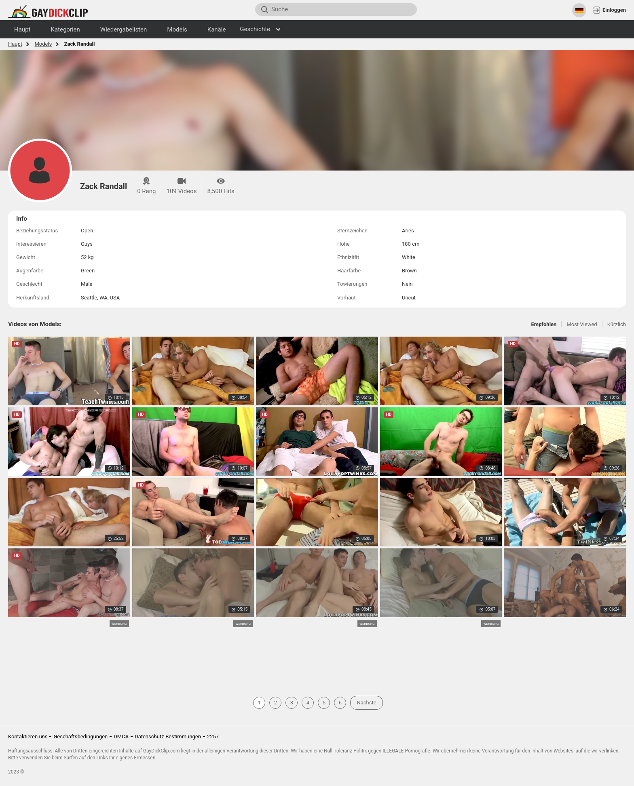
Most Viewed (581, 324)
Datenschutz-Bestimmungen (168, 736)
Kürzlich (616, 324)
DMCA (121, 736)
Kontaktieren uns (27, 736)
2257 (213, 736)
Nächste (366, 703)
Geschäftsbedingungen (80, 736)
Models (43, 44)
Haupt (15, 44)
